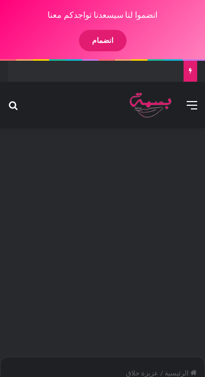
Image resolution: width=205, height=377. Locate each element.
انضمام (94, 40)
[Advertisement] (102, 237)
